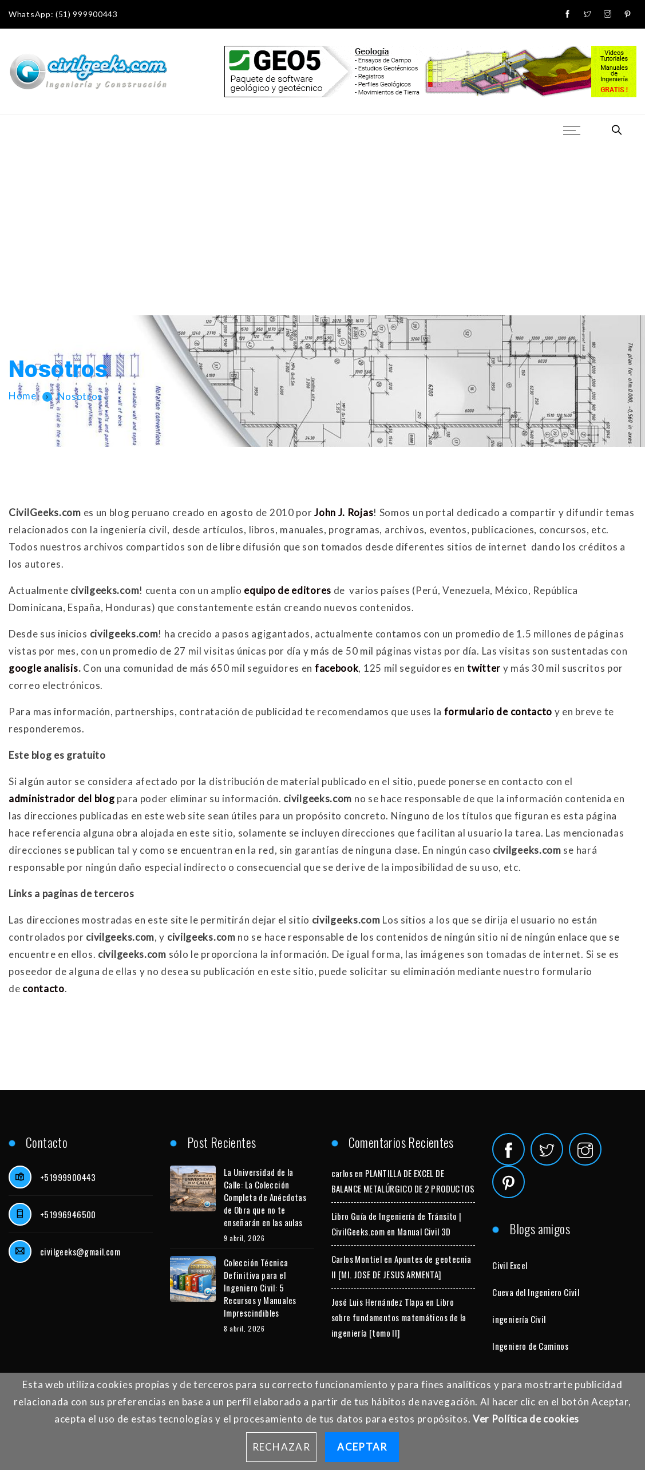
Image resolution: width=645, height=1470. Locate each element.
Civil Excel (509, 1265)
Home (23, 396)
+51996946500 (68, 1214)
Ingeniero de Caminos (530, 1346)
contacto (43, 988)
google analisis (43, 668)
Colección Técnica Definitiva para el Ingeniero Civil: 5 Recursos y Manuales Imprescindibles (260, 1287)
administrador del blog (61, 799)
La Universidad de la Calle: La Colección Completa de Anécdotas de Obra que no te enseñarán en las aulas (265, 1197)
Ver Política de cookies (526, 1419)
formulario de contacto (498, 712)
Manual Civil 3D (424, 1231)
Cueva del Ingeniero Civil (535, 1292)
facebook (337, 668)
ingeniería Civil (518, 1319)
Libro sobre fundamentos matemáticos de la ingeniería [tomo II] (398, 1317)
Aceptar (362, 1447)
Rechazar (281, 1447)
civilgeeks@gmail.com (80, 1251)
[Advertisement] (322, 229)
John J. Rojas (343, 512)
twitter (484, 668)
